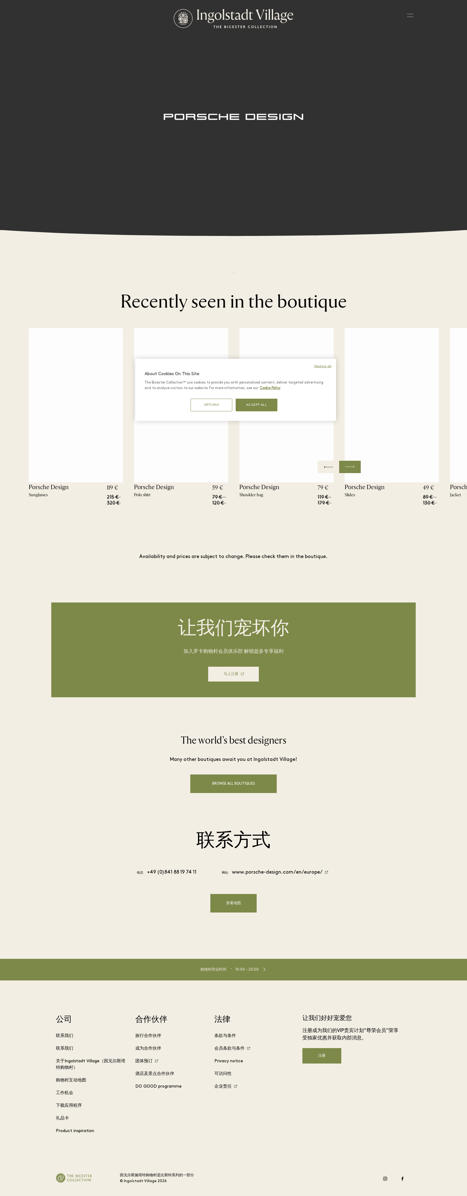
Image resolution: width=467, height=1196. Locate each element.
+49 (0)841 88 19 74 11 (171, 872)
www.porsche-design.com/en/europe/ (277, 872)
